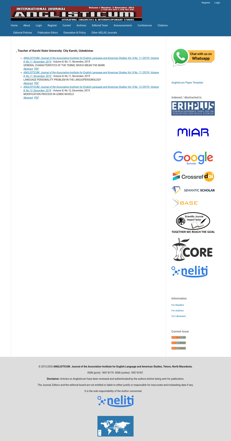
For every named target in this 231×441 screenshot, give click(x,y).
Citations (163, 25)
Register (52, 25)
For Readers (177, 305)
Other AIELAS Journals (104, 32)
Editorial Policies (22, 32)
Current (67, 25)
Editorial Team (100, 25)
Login (39, 25)
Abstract (28, 68)
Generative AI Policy (75, 32)
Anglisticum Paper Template (187, 82)
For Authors (177, 310)
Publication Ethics (48, 32)
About (26, 25)
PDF (36, 68)
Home (14, 25)
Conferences (145, 25)
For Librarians (178, 316)
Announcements (123, 25)
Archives (81, 25)
